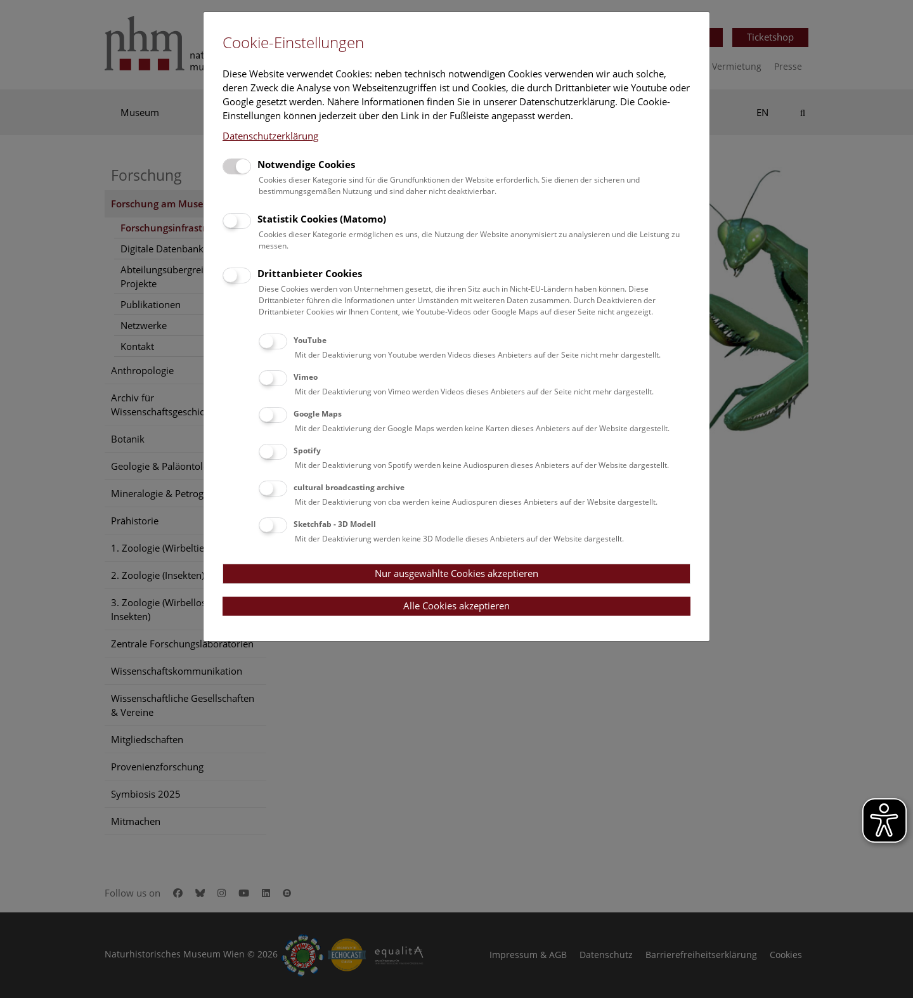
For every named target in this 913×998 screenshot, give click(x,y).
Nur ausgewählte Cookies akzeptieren (456, 573)
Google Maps (318, 413)
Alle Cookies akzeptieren (456, 605)
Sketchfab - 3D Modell (335, 524)
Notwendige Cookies (306, 164)
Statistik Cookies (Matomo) (321, 218)
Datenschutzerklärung (270, 135)
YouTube (310, 340)
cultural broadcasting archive (349, 487)
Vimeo (306, 377)
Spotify (307, 450)
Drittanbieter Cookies (309, 273)
